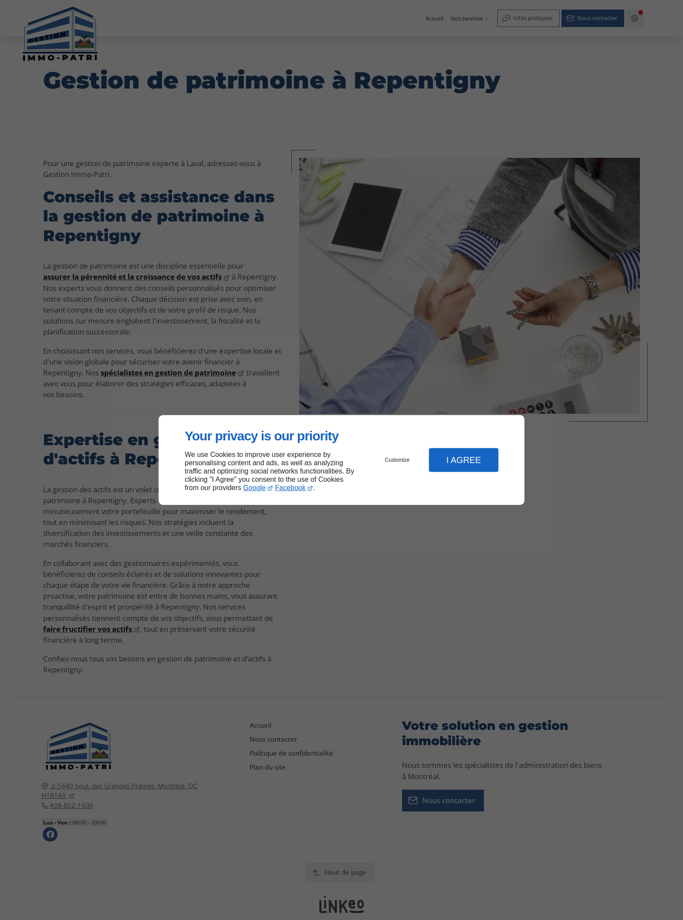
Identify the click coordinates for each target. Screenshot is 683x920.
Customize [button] (397, 460)
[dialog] (341, 460)
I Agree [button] (463, 460)
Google (254, 487)
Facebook (290, 487)
